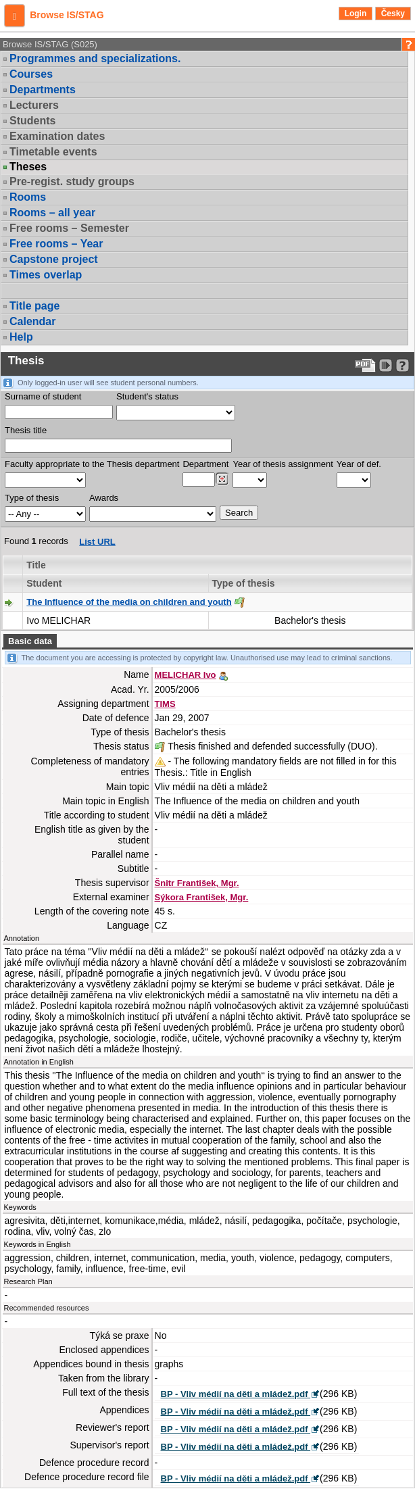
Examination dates (57, 136)
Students (32, 120)
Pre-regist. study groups (72, 181)
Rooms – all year (52, 212)
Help (21, 337)
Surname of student (43, 396)
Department (205, 464)
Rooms (27, 197)
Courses (31, 74)
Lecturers (34, 105)
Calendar (32, 321)
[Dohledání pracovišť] (222, 479)
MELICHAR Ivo (185, 675)
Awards (103, 498)
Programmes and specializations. (94, 58)
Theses (28, 167)
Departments (42, 89)
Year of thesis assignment (283, 464)
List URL (97, 542)
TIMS (165, 704)
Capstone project (53, 259)
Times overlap (45, 274)
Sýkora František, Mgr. (202, 897)
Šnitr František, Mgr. (197, 883)
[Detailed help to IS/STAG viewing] (402, 365)
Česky (393, 13)
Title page (34, 306)
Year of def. (359, 464)
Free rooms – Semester (69, 228)
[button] (14, 15)
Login (356, 13)
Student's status (147, 396)
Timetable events (53, 151)
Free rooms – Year (56, 243)
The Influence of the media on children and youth (128, 602)
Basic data (30, 641)
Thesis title (26, 430)
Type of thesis (32, 498)
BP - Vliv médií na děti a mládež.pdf (236, 1394)
